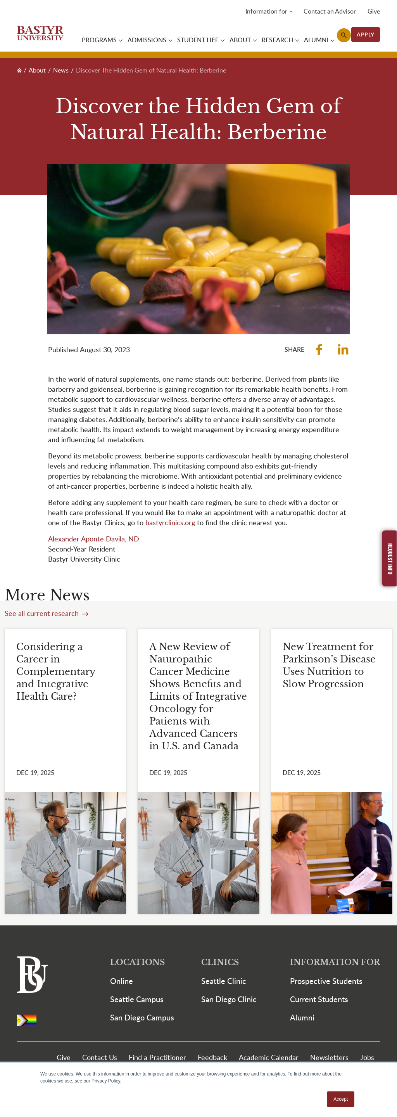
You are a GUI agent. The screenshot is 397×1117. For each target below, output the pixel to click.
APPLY (366, 34)
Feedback (212, 1058)
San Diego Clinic (229, 1000)
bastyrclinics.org (170, 523)
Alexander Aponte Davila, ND (93, 540)
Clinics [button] (220, 963)
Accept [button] (340, 1099)
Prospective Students (326, 982)
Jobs (367, 1058)
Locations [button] (137, 963)
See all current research (43, 614)
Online (121, 982)
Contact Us (99, 1058)
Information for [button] (266, 11)
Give (374, 11)
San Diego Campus (142, 1018)
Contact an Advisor (330, 11)
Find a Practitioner (157, 1058)
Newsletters (329, 1058)
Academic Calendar (269, 1058)
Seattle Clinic (223, 982)
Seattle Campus (137, 1000)
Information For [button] (335, 963)
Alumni (302, 1018)
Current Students (319, 1000)
